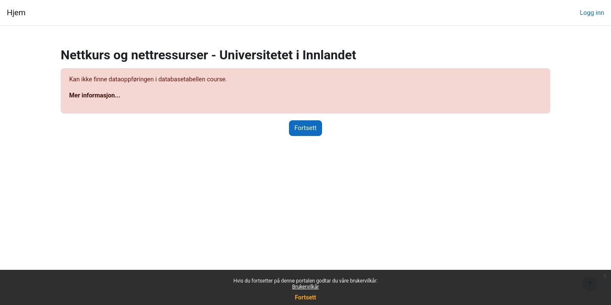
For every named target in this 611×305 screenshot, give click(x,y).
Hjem (16, 12)
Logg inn (592, 13)
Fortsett (305, 297)
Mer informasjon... (95, 96)
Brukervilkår (305, 287)
